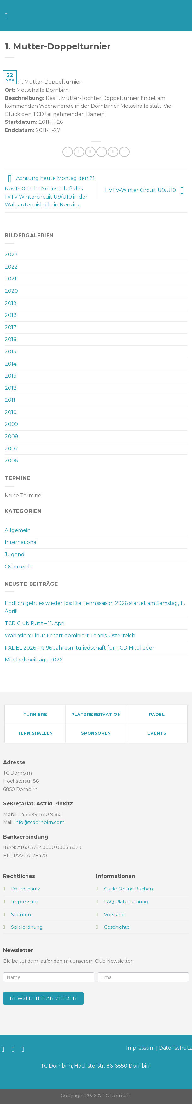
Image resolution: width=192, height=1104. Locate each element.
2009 (11, 424)
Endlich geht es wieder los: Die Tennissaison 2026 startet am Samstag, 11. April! (95, 607)
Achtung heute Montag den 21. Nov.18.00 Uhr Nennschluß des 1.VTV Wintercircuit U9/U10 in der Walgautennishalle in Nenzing (50, 191)
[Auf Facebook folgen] (5, 1049)
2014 (10, 364)
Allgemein (18, 530)
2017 (10, 327)
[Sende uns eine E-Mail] (25, 1049)
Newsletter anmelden (43, 998)
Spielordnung (27, 927)
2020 (11, 291)
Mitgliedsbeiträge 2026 (33, 660)
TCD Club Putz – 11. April (35, 623)
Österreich (18, 567)
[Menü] (8, 15)
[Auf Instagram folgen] (15, 1049)
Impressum (140, 1048)
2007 (11, 449)
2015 (10, 352)
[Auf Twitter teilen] (90, 152)
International (21, 542)
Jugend (15, 554)
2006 (11, 461)
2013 (10, 376)
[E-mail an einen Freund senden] (101, 152)
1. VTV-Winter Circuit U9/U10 (146, 190)
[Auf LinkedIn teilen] (124, 152)
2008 (11, 436)
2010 (11, 412)
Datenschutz (175, 1048)
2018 (11, 315)
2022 (11, 267)
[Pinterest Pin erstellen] (113, 152)
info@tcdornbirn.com (40, 822)
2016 (10, 339)
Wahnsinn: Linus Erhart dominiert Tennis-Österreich (70, 636)
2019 (10, 303)
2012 (10, 388)
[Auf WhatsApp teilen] (67, 152)
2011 (10, 400)
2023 (11, 255)
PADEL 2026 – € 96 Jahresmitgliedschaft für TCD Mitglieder (79, 648)
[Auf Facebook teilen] (79, 152)
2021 (10, 279)
